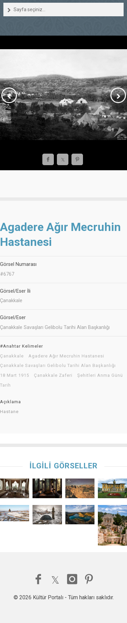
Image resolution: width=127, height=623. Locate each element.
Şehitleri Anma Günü (100, 375)
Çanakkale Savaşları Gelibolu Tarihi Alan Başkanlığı (58, 365)
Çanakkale (12, 356)
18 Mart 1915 (14, 375)
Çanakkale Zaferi (53, 375)
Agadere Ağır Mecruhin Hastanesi (66, 356)
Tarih (5, 385)
